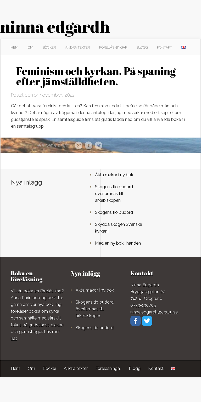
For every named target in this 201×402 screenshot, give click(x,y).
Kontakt (164, 47)
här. (14, 338)
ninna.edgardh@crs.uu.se (154, 312)
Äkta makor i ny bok (114, 174)
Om (30, 47)
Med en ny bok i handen (118, 243)
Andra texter (77, 47)
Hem (14, 47)
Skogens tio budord (114, 212)
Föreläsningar (113, 47)
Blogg (142, 47)
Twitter (98, 145)
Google (79, 145)
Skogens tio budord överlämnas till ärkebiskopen (114, 193)
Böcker (49, 47)
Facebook (89, 145)
